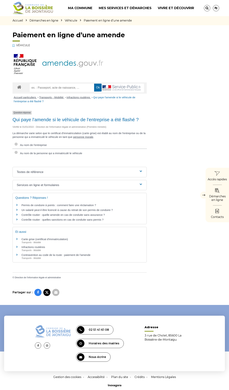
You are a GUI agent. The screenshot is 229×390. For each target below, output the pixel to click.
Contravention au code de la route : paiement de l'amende (56, 254)
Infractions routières (79, 97)
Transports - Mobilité (51, 97)
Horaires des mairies (98, 343)
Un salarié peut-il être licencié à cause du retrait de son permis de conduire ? (67, 209)
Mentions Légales (163, 377)
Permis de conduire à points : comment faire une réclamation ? (58, 205)
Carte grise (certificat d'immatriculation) (44, 239)
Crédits (140, 377)
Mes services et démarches (125, 8)
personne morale (83, 136)
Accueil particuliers (25, 97)
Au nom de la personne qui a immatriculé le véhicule (48, 153)
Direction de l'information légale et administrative (38, 277)
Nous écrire (91, 357)
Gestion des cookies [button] (67, 377)
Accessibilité (96, 377)
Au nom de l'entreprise (30, 144)
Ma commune (80, 8)
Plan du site (119, 377)
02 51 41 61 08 (93, 330)
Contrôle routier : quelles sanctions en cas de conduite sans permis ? (62, 219)
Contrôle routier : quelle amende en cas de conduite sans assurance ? (63, 214)
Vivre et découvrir (176, 8)
